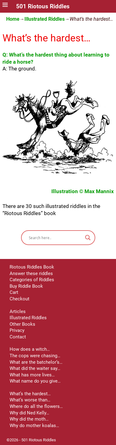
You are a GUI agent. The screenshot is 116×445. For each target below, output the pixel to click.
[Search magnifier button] (88, 237)
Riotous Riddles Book (32, 267)
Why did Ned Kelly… (29, 413)
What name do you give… (35, 381)
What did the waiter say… (35, 368)
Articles (18, 311)
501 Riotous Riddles (43, 6)
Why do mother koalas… (34, 425)
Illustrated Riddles (44, 19)
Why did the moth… (29, 419)
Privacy (17, 330)
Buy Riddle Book (26, 286)
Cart (14, 292)
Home (12, 19)
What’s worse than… (30, 400)
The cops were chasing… (35, 355)
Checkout (19, 299)
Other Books (22, 324)
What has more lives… (32, 375)
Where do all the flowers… (36, 406)
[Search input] (55, 237)
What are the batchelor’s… (36, 362)
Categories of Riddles (32, 279)
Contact (18, 337)
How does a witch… (30, 349)
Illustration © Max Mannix (82, 191)
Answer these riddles (31, 273)
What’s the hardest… (30, 393)
